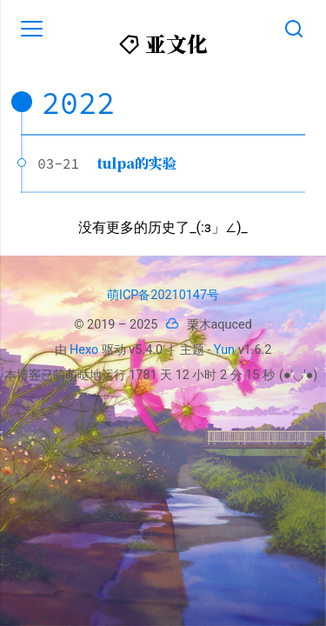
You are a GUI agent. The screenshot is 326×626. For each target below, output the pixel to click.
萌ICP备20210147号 (163, 295)
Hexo (84, 350)
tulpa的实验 (136, 163)
